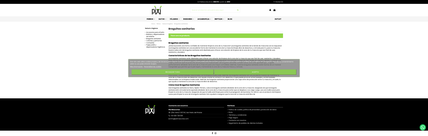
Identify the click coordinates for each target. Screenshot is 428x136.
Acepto (255, 72)
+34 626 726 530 (176, 116)
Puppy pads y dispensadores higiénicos (155, 46)
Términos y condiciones (238, 115)
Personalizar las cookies (152, 67)
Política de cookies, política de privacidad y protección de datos (252, 110)
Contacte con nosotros (237, 120)
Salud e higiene (151, 28)
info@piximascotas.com (179, 119)
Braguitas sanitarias (153, 39)
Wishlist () (278, 2)
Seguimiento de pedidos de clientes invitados (246, 123)
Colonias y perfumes (154, 41)
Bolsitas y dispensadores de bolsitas (155, 35)
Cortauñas (150, 43)
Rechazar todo (172, 72)
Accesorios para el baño (155, 32)
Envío (231, 112)
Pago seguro (233, 118)
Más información (136, 67)
